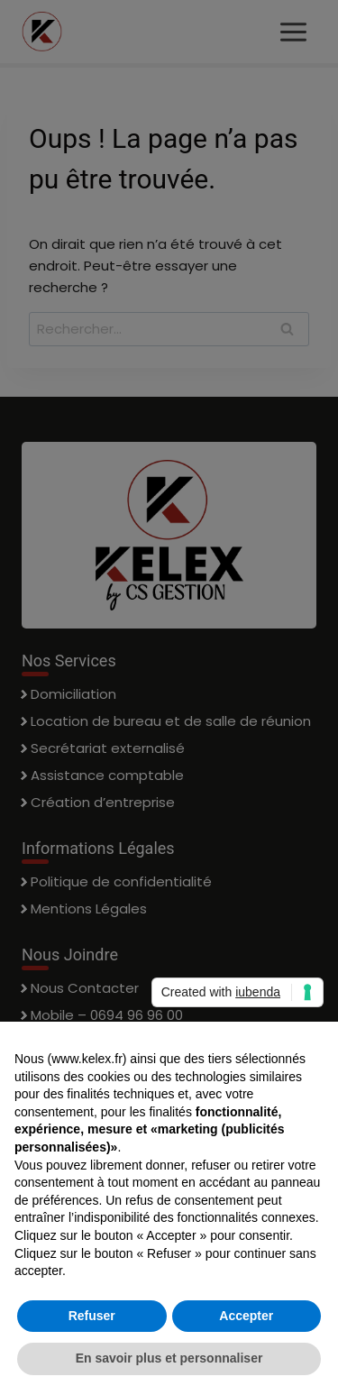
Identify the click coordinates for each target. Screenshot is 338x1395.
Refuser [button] (92, 1315)
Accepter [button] (246, 1315)
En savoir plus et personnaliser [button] (169, 1358)
